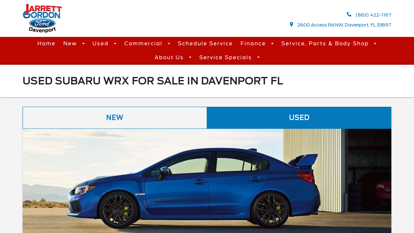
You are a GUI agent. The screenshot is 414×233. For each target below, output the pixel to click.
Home (47, 43)
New (71, 43)
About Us (170, 57)
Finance (254, 43)
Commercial (144, 43)
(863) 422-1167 (369, 14)
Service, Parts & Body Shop (326, 43)
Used (102, 43)
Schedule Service (205, 43)
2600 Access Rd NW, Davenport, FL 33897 (341, 25)
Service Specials (226, 57)
